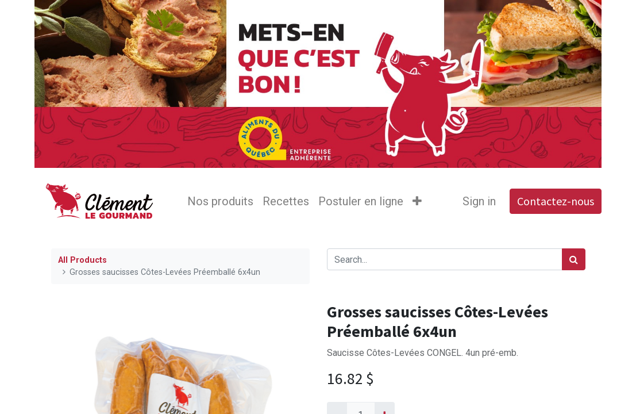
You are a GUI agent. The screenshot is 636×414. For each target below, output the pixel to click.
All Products (82, 260)
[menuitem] (220, 201)
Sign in (479, 201)
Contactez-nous (555, 201)
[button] (417, 201)
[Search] (573, 259)
